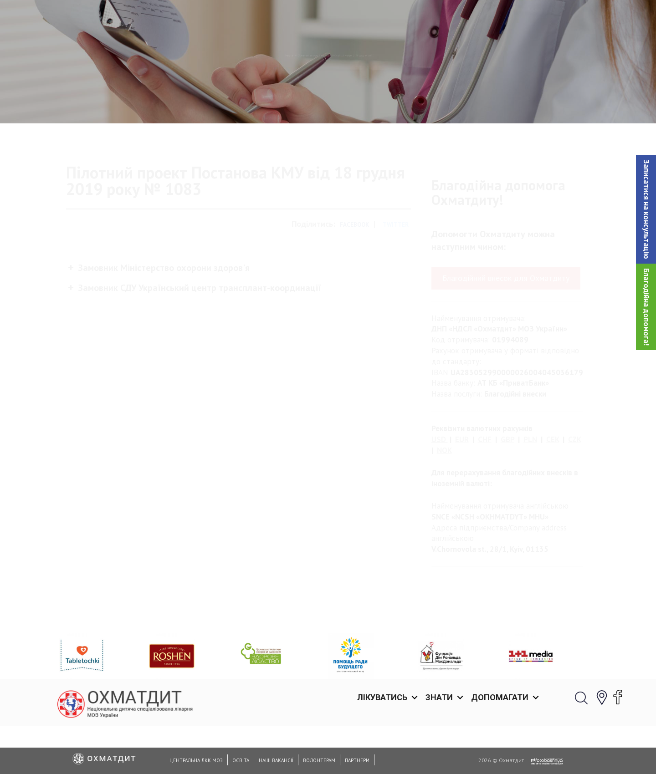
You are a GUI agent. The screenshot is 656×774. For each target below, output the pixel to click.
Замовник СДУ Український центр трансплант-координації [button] (193, 325)
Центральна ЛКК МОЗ (196, 760)
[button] (646, 209)
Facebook (354, 263)
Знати (439, 18)
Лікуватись (382, 18)
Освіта (240, 760)
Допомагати (499, 18)
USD (438, 478)
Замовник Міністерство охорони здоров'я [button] (158, 305)
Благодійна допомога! (646, 307)
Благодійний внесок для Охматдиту (505, 316)
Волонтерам (319, 760)
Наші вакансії (276, 760)
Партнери (357, 760)
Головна (211, 102)
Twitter (396, 263)
